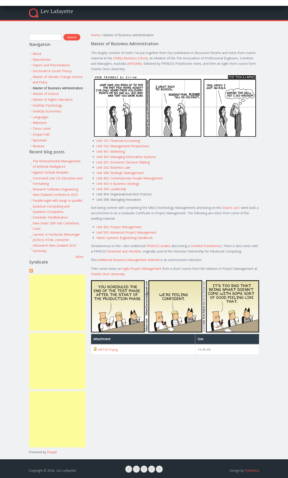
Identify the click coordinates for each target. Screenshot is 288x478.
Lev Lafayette (56, 11)
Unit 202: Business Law (113, 167)
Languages (41, 117)
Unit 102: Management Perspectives (123, 146)
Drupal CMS (41, 134)
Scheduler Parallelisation (50, 217)
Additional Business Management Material (129, 260)
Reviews (39, 146)
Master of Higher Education (53, 99)
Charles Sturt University (108, 274)
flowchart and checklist (124, 251)
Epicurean (40, 140)
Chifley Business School (130, 58)
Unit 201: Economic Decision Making (123, 162)
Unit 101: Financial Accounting (118, 140)
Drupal (52, 452)
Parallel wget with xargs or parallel (57, 200)
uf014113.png (108, 349)
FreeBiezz (252, 470)
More (79, 257)
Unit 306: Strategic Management (120, 173)
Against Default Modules (51, 172)
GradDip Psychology (47, 105)
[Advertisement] (57, 303)
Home (95, 35)
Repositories (42, 59)
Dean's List (230, 207)
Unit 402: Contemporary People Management (130, 178)
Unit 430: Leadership (111, 189)
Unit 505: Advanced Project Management (126, 232)
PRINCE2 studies (158, 246)
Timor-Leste (42, 128)
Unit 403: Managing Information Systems (126, 157)
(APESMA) (134, 63)
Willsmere (40, 123)
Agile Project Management (141, 268)
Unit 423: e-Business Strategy (118, 183)
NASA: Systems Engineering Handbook (125, 238)
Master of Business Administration (58, 88)
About (37, 53)
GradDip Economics (47, 111)
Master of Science (46, 94)
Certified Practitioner (205, 246)
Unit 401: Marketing (111, 151)
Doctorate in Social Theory (52, 71)
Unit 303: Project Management (119, 227)
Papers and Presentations (51, 65)
